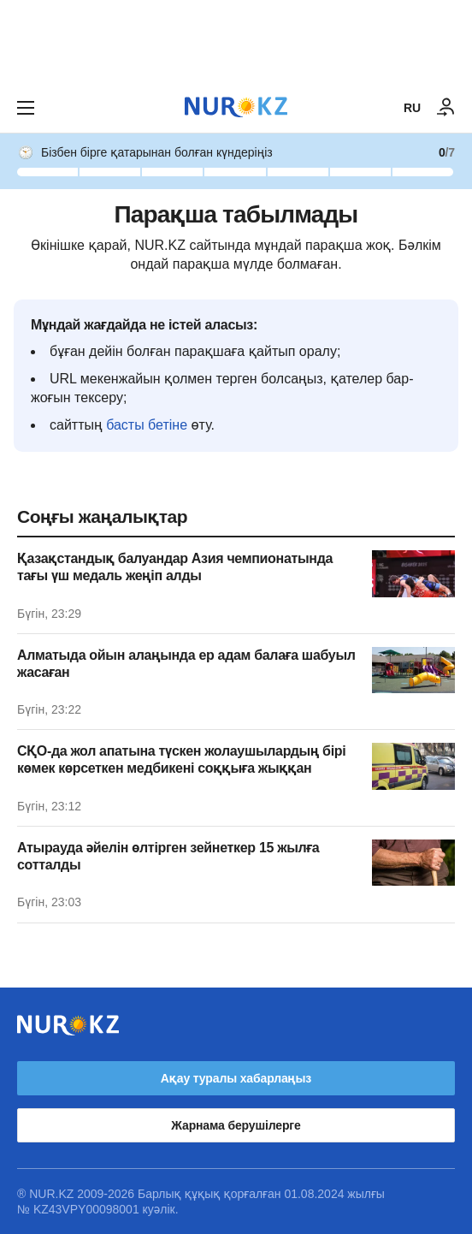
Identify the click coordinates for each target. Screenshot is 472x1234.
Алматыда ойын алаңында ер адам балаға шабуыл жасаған (186, 663)
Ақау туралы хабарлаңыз (236, 1078)
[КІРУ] (446, 108)
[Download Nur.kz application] (236, 41)
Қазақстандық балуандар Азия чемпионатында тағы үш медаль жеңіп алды (175, 567)
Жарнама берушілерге (235, 1125)
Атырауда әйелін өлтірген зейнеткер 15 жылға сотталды (168, 856)
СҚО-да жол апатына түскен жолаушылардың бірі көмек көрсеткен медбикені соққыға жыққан (181, 759)
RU (412, 108)
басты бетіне (146, 425)
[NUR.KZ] (236, 107)
